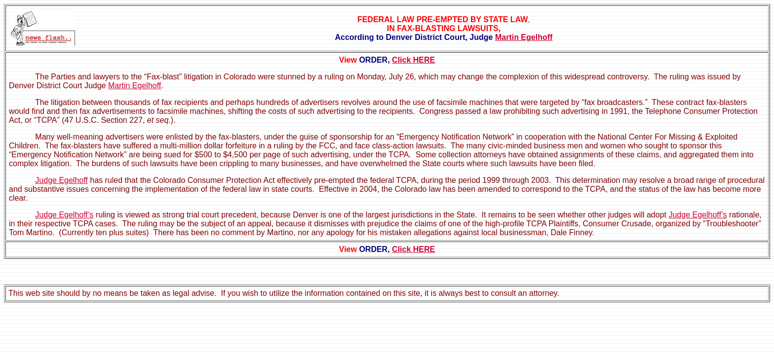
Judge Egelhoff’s (64, 215)
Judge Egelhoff (61, 180)
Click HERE (413, 60)
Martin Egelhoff (523, 37)
